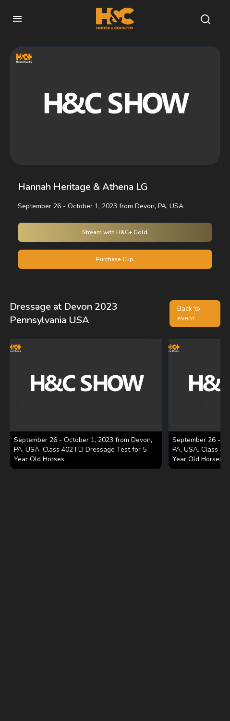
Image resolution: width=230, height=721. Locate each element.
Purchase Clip (114, 259)
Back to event (188, 313)
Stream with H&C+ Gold (114, 232)
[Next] (205, 404)
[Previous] (25, 404)
